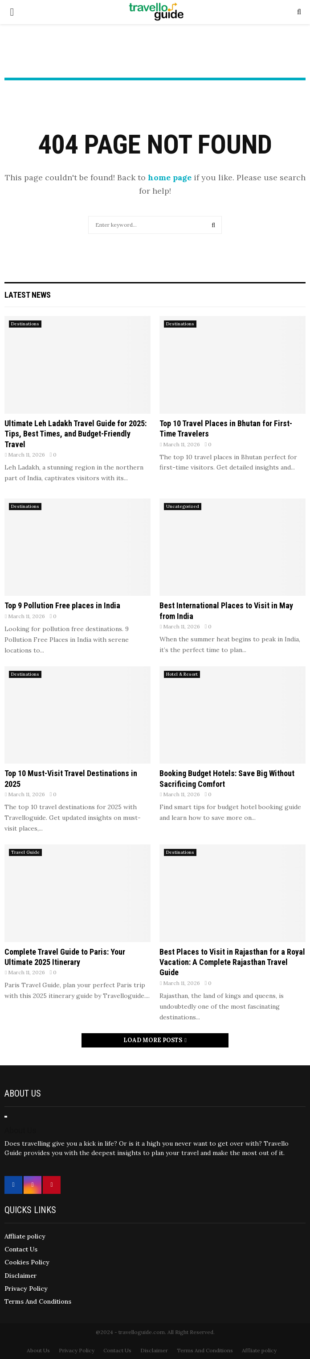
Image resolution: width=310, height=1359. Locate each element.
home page (170, 177)
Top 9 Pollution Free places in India (62, 605)
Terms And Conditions (37, 1301)
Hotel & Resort (182, 674)
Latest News (27, 294)
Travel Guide (25, 852)
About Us (38, 1350)
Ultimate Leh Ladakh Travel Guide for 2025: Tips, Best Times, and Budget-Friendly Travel (75, 434)
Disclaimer (20, 1276)
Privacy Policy (26, 1288)
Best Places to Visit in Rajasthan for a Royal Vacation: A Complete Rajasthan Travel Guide (232, 962)
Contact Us (20, 1249)
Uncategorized (182, 506)
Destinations (25, 324)
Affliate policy (24, 1236)
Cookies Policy (26, 1262)
